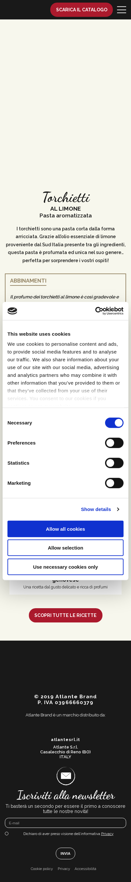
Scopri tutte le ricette (65, 615)
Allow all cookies (65, 528)
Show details (96, 509)
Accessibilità (85, 869)
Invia (65, 853)
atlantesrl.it (65, 739)
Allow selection (65, 548)
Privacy (107, 833)
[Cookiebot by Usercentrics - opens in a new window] (95, 311)
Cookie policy (42, 869)
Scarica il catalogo (81, 9)
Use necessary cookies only (65, 566)
